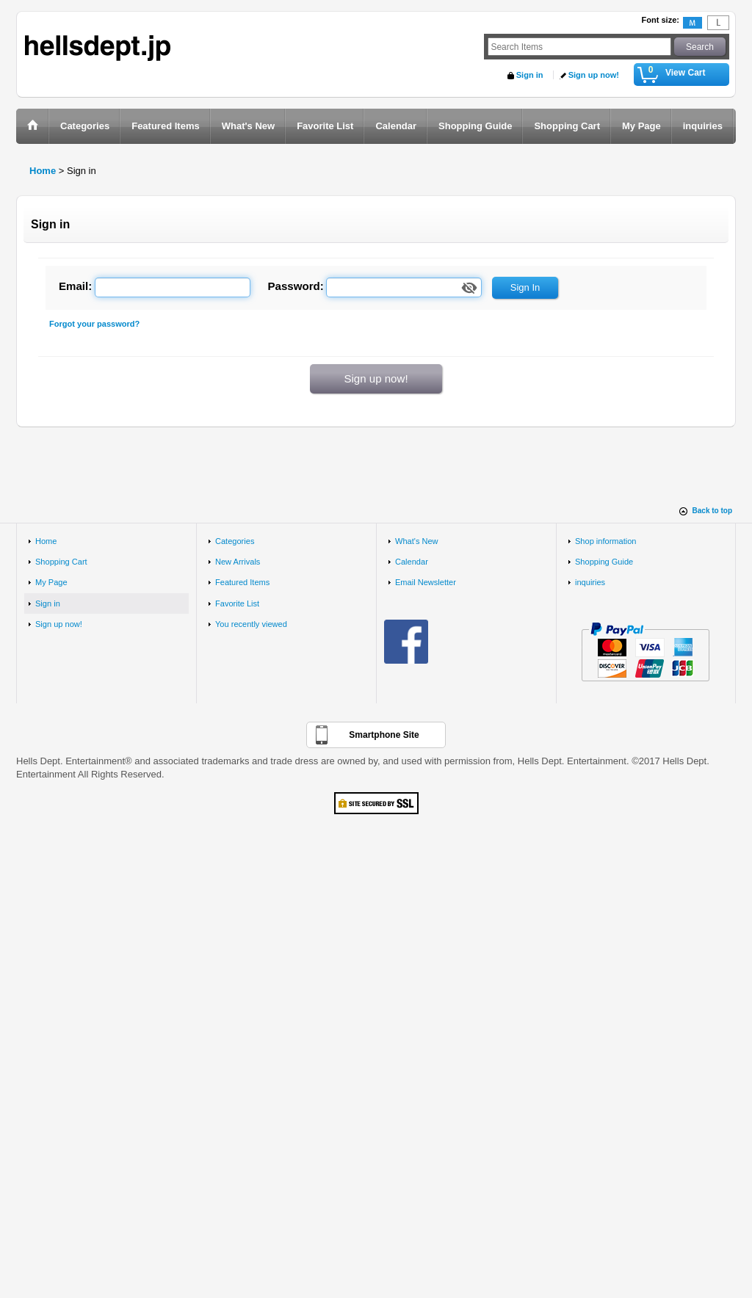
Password (294, 286)
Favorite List (237, 603)
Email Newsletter (425, 582)
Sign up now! (593, 74)
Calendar (411, 561)
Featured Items (242, 582)
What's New (416, 541)
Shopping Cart (61, 561)
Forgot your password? (94, 323)
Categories (234, 541)
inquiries (590, 582)
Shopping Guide (604, 561)
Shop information (606, 541)
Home (46, 541)
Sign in (529, 74)
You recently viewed (251, 624)
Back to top (712, 511)
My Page (51, 582)
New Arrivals (237, 561)
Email (73, 286)
